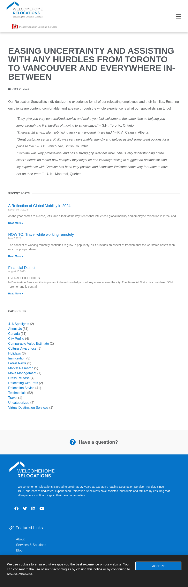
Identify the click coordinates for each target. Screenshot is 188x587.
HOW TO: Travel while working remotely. (41, 234)
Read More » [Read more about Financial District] (15, 293)
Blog (19, 550)
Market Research (20, 368)
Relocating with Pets (23, 383)
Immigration (16, 358)
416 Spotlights (18, 324)
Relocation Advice (21, 388)
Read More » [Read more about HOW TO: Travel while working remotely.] (15, 256)
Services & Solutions (31, 545)
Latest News (17, 363)
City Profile (16, 338)
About (20, 539)
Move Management (22, 373)
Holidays (14, 353)
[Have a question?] (72, 442)
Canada (14, 333)
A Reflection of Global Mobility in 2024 (39, 206)
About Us (15, 329)
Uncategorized (18, 402)
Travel (12, 397)
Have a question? (98, 442)
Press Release (19, 378)
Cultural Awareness (22, 348)
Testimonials (17, 393)
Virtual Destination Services (28, 407)
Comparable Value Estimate (28, 343)
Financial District (21, 268)
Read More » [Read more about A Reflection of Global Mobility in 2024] (15, 223)
